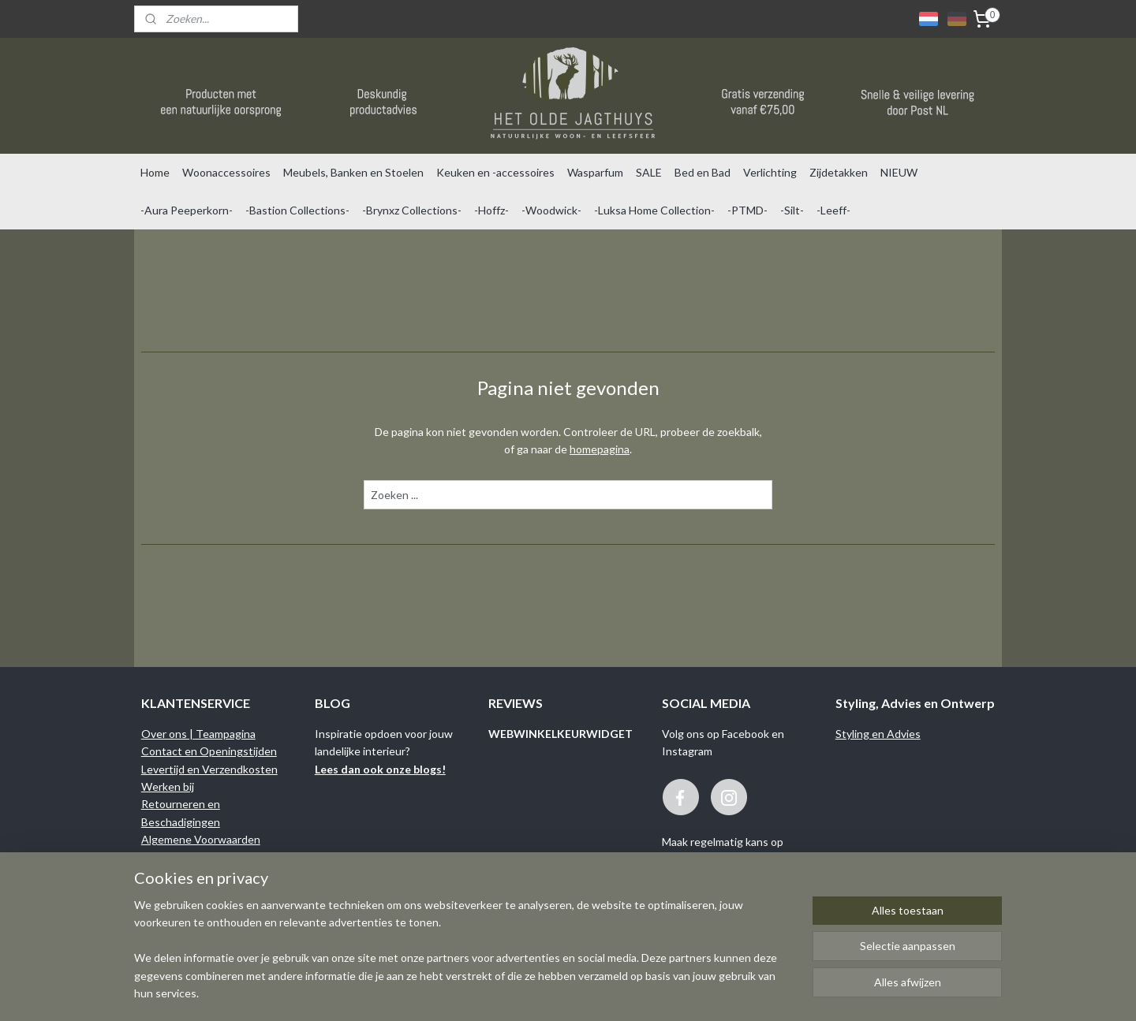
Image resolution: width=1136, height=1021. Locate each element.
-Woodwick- (551, 210)
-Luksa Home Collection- (654, 210)
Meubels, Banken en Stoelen (353, 172)
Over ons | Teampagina (198, 733)
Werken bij (167, 786)
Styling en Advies (878, 733)
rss (655, 992)
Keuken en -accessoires (495, 172)
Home (155, 172)
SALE (649, 172)
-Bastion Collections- (297, 210)
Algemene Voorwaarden (200, 839)
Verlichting (770, 172)
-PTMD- (747, 210)
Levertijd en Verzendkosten (209, 769)
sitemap (627, 992)
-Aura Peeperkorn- (186, 210)
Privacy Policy (174, 874)
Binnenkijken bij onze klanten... (215, 892)
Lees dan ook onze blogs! (380, 769)
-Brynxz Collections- (412, 210)
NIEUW (898, 172)
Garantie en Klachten (194, 856)
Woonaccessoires (226, 172)
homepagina (600, 449)
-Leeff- (833, 210)
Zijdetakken (838, 172)
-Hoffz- (491, 210)
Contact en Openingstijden (209, 751)
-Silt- (792, 210)
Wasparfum (595, 172)
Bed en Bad (702, 172)
